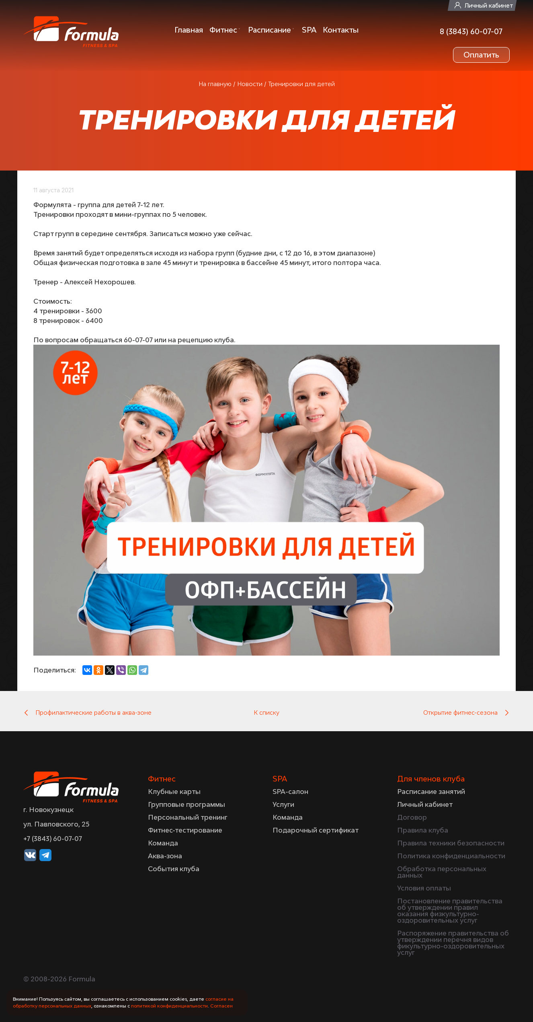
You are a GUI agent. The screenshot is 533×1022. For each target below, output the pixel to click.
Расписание (269, 29)
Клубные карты (174, 791)
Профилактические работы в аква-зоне (93, 712)
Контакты (341, 29)
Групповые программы (186, 804)
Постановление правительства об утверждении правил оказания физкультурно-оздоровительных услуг (449, 910)
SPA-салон (290, 791)
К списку (266, 712)
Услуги (283, 804)
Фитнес (223, 29)
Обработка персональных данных (441, 872)
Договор (412, 817)
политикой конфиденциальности (169, 1005)
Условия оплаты (424, 888)
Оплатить (481, 54)
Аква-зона (165, 856)
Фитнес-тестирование (185, 830)
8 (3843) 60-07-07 (471, 31)
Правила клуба (422, 830)
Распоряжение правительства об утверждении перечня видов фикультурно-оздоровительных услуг (453, 943)
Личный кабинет (489, 5)
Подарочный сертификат (316, 830)
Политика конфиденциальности (451, 856)
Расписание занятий (431, 791)
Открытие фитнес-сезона (460, 712)
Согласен (221, 1005)
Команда (163, 843)
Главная (188, 29)
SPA (309, 29)
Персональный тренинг (188, 817)
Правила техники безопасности (450, 843)
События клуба (173, 869)
